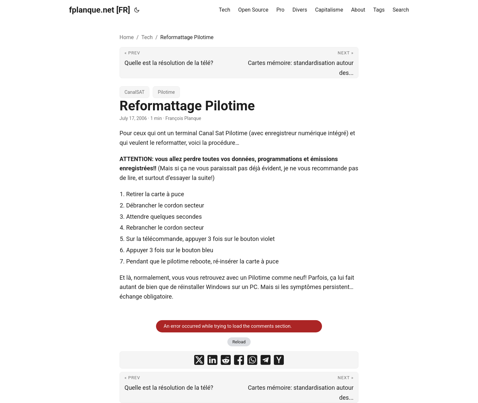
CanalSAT (134, 92)
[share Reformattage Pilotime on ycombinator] (279, 360)
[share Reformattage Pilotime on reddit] (226, 360)
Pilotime (166, 92)
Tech (147, 37)
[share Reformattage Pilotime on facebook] (239, 360)
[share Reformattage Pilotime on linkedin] (212, 360)
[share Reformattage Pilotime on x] (199, 360)
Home (127, 37)
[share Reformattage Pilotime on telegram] (266, 360)
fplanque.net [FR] (99, 10)
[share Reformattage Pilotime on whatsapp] (252, 360)
